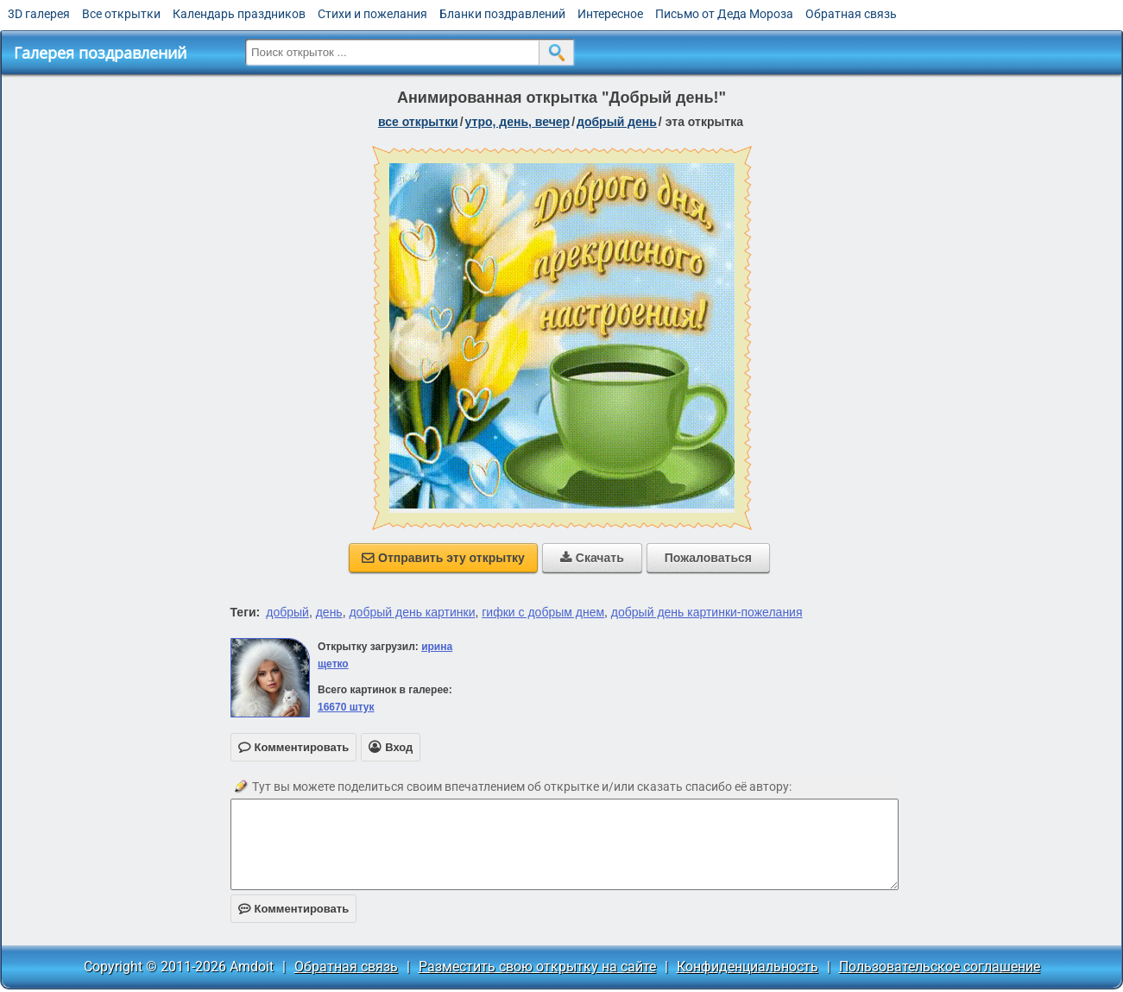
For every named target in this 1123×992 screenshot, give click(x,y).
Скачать (592, 558)
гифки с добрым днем (543, 612)
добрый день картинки (412, 612)
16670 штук (346, 707)
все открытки (418, 122)
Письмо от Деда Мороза (724, 14)
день (329, 612)
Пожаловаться (708, 558)
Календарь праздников (239, 14)
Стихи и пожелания (372, 14)
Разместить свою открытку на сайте (537, 966)
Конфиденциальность (747, 966)
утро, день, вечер (518, 122)
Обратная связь (851, 14)
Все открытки (121, 14)
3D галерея (39, 14)
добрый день (617, 122)
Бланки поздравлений (502, 14)
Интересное (610, 14)
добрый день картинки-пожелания (707, 612)
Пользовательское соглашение (939, 966)
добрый (287, 612)
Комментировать (294, 908)
